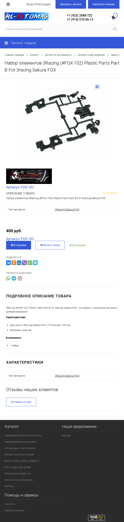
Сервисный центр (14, 510)
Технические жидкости (18, 473)
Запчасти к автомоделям (91, 55)
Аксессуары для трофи (18, 467)
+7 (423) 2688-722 (79, 15)
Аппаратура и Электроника (20, 448)
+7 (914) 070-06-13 (80, 19)
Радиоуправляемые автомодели (23, 435)
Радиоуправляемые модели (20, 441)
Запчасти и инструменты (58, 55)
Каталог (34, 55)
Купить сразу (50, 245)
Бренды (66, 435)
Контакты (10, 504)
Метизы (9, 486)
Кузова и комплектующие (19, 454)
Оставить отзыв (21, 401)
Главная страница (14, 55)
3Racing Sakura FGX (67, 209)
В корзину (18, 245)
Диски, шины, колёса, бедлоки (22, 460)
